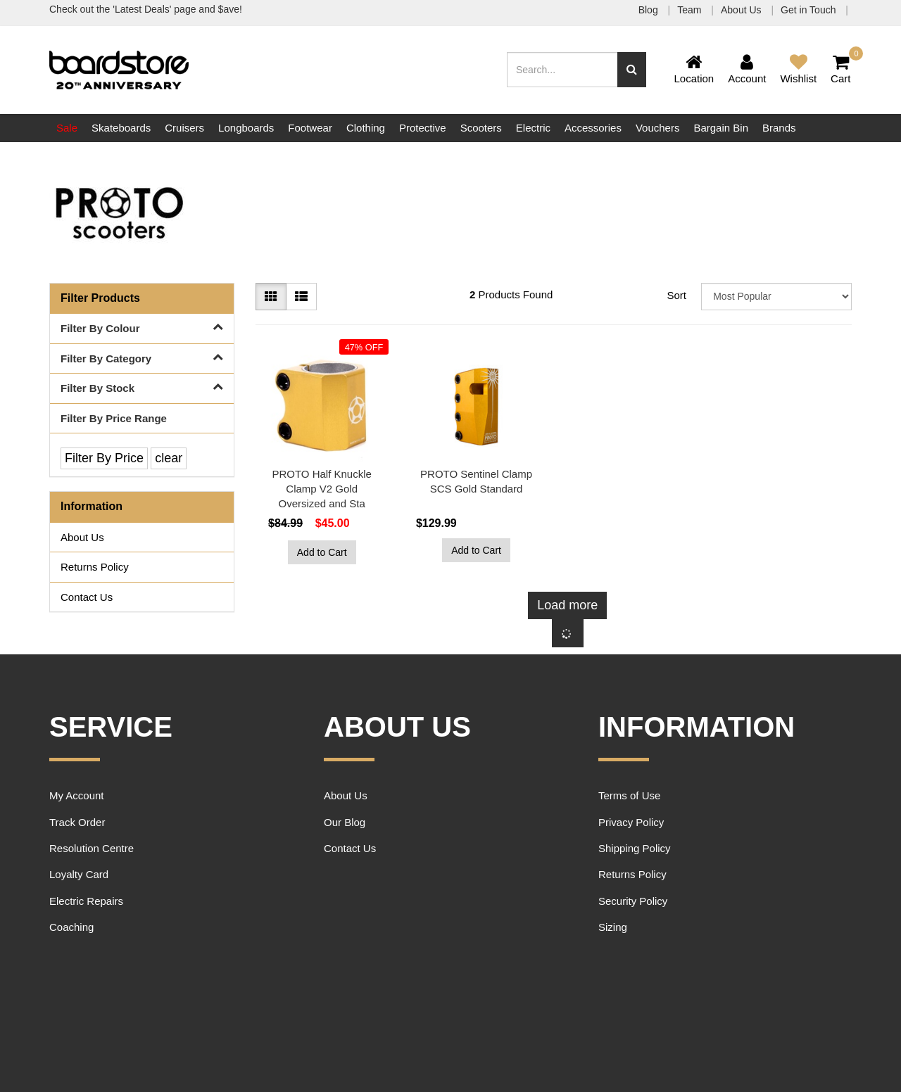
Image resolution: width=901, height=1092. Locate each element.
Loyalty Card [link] (78, 874)
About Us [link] (82, 537)
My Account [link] (76, 795)
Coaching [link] (71, 927)
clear (168, 458)
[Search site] (631, 69)
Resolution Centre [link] (91, 848)
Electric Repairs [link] (86, 901)
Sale (66, 128)
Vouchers (658, 128)
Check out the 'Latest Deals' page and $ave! (145, 9)
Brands (779, 128)
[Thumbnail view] (271, 297)
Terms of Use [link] (629, 795)
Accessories (593, 128)
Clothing (365, 128)
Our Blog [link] (344, 822)
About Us (742, 9)
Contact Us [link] (87, 597)
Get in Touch (809, 9)
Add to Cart (322, 552)
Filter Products (100, 298)
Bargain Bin (720, 128)
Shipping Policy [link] (634, 848)
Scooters (481, 128)
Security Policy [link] (632, 901)
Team (690, 9)
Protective (422, 128)
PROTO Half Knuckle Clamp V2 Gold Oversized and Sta (321, 488)
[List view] (301, 297)
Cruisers (184, 128)
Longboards (246, 128)
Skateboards (121, 128)
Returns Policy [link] (95, 567)
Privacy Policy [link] (631, 822)
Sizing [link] (612, 927)
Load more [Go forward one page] (567, 605)
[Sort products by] (776, 296)
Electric (533, 128)
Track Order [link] (77, 822)
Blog (649, 9)
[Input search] (562, 69)
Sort (676, 295)
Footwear (310, 128)
